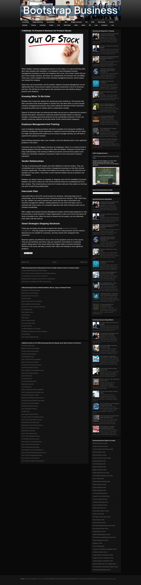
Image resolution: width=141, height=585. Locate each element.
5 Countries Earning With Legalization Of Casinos (107, 117)
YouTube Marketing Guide (100, 493)
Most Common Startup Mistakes (30, 373)
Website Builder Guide (99, 452)
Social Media (50, 22)
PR (86, 22)
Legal (44, 578)
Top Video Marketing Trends (29, 381)
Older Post (83, 262)
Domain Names (85, 578)
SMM (91, 578)
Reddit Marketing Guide (99, 490)
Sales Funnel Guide (98, 478)
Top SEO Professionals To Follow (30, 395)
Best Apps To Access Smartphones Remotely (33, 306)
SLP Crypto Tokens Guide (28, 323)
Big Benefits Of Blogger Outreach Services (33, 397)
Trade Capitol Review (27, 312)
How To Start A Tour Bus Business (30, 458)
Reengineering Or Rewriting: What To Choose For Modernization (38, 278)
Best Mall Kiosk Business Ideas (30, 406)
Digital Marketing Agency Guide (101, 534)
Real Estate (67, 25)
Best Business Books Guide (100, 528)
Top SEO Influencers (27, 378)
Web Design (101, 22)
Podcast (59, 578)
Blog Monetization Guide (99, 455)
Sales (76, 25)
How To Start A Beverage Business (31, 436)
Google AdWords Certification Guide (103, 555)
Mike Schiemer (38, 578)
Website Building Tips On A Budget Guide (104, 564)
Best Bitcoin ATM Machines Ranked (31, 290)
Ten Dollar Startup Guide (28, 345)
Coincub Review (26, 334)
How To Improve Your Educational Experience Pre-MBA (109, 404)
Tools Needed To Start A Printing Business (33, 450)
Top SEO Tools (25, 411)
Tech (58, 25)
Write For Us (77, 578)
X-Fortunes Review (27, 326)
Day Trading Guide (26, 387)
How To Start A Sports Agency (29, 433)
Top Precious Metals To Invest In (30, 367)
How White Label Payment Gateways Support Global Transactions (107, 70)
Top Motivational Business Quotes (30, 439)
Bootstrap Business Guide (100, 443)
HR (90, 25)
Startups (24, 25)
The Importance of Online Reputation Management (107, 427)
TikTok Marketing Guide (99, 508)
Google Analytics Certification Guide (103, 561)
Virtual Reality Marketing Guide (101, 481)
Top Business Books (27, 376)
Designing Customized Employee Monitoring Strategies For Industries (109, 58)
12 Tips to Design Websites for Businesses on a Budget (108, 272)
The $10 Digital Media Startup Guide (103, 449)
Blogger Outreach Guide (99, 469)
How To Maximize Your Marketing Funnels (32, 370)
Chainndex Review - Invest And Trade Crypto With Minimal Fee (109, 294)
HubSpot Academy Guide (100, 552)
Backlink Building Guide (99, 467)
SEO (66, 22)
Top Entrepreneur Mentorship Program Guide (105, 566)
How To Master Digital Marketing (30, 337)
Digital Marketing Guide (99, 461)
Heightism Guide (97, 543)
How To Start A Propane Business (30, 428)
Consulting (25, 22)
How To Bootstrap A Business (29, 408)
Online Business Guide (99, 522)
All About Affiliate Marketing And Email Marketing (34, 270)
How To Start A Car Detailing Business (31, 441)
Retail (83, 25)
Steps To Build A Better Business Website (32, 389)
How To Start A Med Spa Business (30, 444)
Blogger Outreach (76, 22)
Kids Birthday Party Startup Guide (30, 422)
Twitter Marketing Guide (99, 484)
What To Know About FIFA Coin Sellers (32, 301)
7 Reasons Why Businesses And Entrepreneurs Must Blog (109, 34)
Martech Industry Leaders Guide (102, 458)
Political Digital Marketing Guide (102, 569)
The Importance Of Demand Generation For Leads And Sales (109, 357)
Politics (96, 578)
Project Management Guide (100, 540)
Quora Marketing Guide (99, 487)
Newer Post (25, 262)
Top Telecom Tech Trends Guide (102, 517)
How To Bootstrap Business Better (30, 447)
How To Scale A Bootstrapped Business (32, 455)
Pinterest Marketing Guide (100, 499)
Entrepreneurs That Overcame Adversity (32, 425)
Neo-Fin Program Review (28, 320)
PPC (59, 22)
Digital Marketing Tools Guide (101, 472)
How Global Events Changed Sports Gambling (108, 129)
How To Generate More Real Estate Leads (33, 392)
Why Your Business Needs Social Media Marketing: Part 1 (109, 416)
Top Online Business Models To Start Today (33, 400)
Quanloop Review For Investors (30, 295)
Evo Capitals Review (27, 309)
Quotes (71, 578)
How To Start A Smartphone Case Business (33, 461)
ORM (92, 22)
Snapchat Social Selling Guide (101, 496)
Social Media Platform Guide (101, 511)
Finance (33, 25)
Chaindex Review (26, 298)
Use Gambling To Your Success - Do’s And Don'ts (34, 276)
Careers (105, 578)
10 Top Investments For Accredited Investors (106, 305)
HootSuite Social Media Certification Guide (105, 549)
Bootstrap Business (28, 578)
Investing (42, 25)
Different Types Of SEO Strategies (30, 348)
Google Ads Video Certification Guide (103, 558)
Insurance (104, 25)
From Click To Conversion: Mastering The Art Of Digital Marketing (38, 273)
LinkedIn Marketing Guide (100, 505)
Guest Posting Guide (98, 546)
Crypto (51, 25)
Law (112, 25)
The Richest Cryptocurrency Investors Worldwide (34, 331)
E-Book (66, 578)
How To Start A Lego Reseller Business (32, 419)
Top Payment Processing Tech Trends (31, 365)
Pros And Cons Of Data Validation (30, 403)
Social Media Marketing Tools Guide (103, 475)
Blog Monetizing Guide (27, 384)
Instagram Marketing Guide (100, 502)
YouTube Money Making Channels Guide (104, 537)
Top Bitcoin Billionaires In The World (31, 328)
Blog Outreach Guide (98, 519)
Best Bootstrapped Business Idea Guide (104, 525)
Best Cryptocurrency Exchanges (30, 293)
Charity (110, 578)
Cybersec (100, 578)
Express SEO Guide (98, 514)
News (47, 578)
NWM (51, 578)
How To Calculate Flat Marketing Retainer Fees (34, 452)
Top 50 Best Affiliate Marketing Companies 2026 (108, 346)
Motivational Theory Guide (28, 430)
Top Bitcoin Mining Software (29, 354)
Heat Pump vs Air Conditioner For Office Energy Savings (36, 281)
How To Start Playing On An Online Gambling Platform (108, 104)
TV (62, 578)
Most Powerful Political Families (30, 414)
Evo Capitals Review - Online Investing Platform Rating (108, 283)
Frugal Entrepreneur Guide (100, 446)
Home (55, 262)
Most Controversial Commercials (30, 362)
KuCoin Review (26, 315)
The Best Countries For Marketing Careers (33, 417)
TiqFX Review (25, 317)
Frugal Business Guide (99, 531)
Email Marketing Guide (99, 464)
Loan (96, 25)
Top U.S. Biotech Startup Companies (31, 359)
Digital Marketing (38, 22)
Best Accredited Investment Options (31, 304)
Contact (111, 22)
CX (55, 578)
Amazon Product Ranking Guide (30, 351)
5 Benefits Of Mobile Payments (108, 139)
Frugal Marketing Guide (28, 356)
